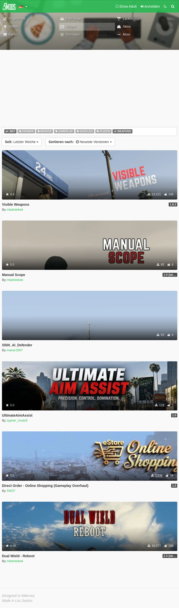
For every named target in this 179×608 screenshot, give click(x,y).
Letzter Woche (21, 142)
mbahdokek (15, 209)
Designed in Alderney (18, 596)
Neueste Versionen (80, 142)
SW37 (11, 491)
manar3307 (15, 350)
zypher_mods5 (17, 420)
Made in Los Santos (17, 601)
